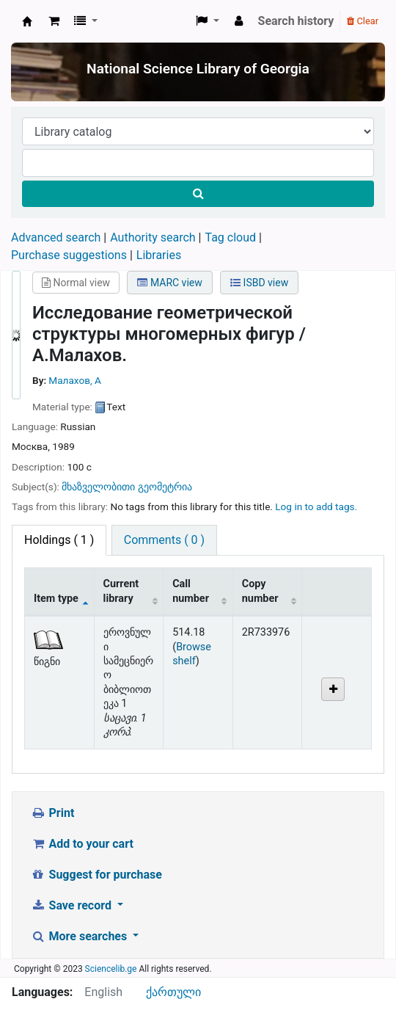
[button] (54, 21)
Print (52, 813)
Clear (362, 20)
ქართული (173, 992)
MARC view (169, 282)
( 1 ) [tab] (59, 540)
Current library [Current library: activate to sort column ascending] (121, 591)
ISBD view (259, 282)
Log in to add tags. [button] (316, 506)
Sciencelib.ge (111, 969)
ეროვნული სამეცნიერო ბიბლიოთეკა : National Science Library (27, 21)
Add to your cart (82, 844)
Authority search (152, 237)
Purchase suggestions (69, 255)
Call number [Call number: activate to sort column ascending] (190, 591)
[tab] (164, 540)
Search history (296, 21)
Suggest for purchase (96, 875)
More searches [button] (80, 936)
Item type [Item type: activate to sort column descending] (56, 598)
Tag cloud (230, 237)
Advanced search (55, 237)
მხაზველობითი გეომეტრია (126, 487)
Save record (72, 905)
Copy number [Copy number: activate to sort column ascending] (260, 591)
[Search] (198, 194)
